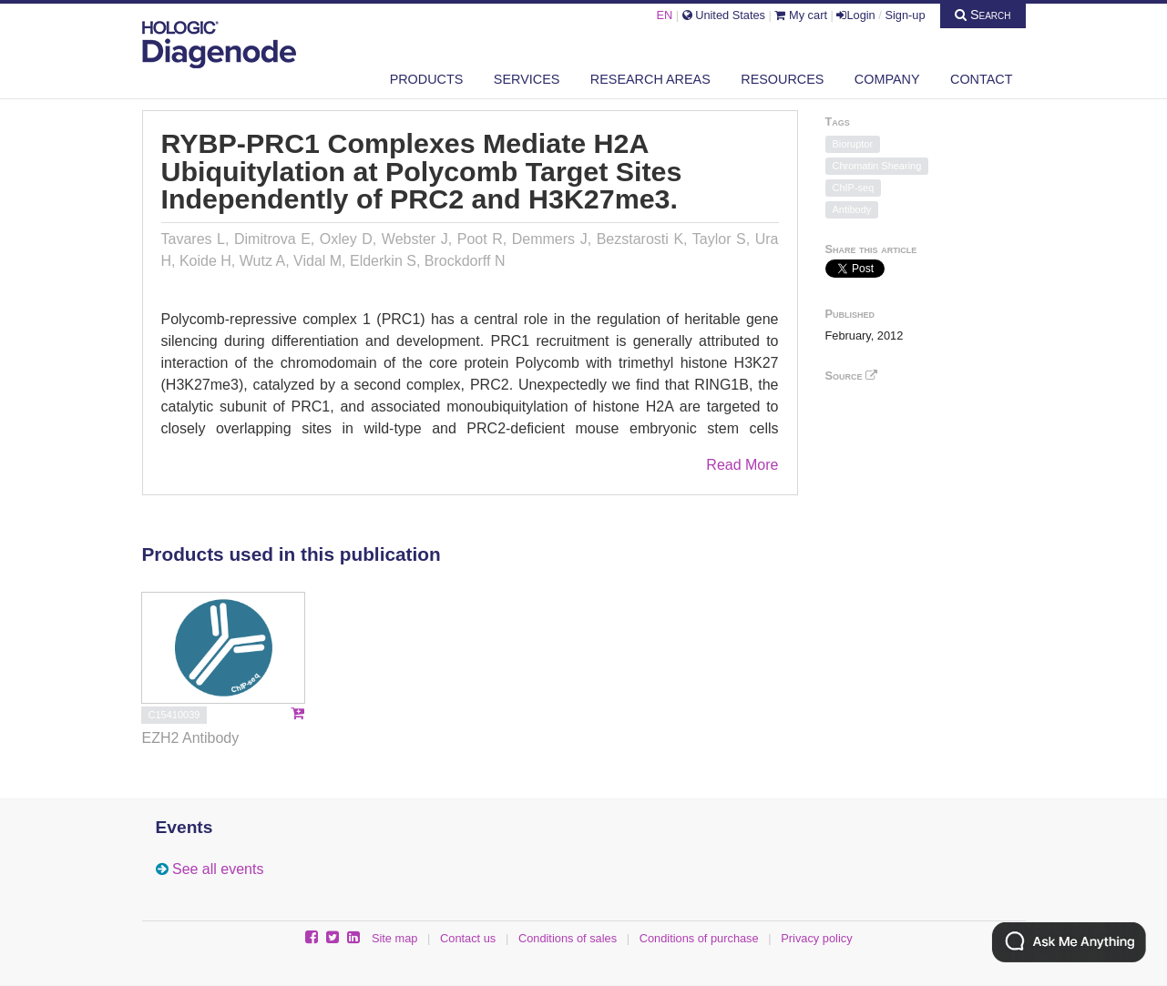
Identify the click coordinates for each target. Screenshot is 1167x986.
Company (887, 79)
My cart (800, 15)
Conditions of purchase (699, 938)
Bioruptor (853, 143)
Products (427, 79)
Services (527, 79)
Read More (742, 465)
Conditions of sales (567, 938)
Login (855, 15)
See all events (218, 869)
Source (851, 375)
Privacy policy (816, 938)
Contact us (468, 938)
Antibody (852, 209)
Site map (395, 938)
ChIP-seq (854, 187)
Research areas (650, 79)
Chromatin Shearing (877, 165)
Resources (782, 79)
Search (983, 14)
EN (664, 15)
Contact (981, 79)
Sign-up (905, 15)
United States (723, 15)
